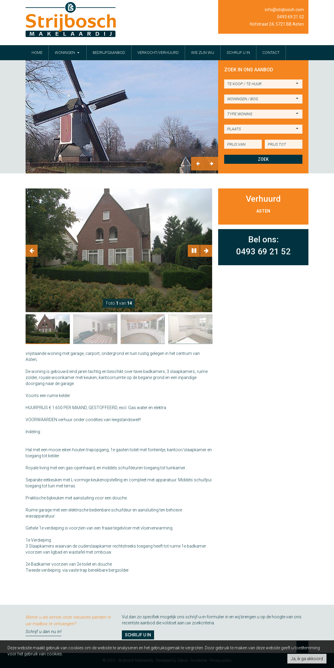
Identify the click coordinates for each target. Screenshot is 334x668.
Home (37, 52)
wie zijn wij (202, 52)
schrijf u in (238, 52)
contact (271, 52)
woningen (67, 52)
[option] (122, 116)
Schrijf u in (138, 634)
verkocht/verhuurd (158, 52)
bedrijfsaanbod (109, 52)
